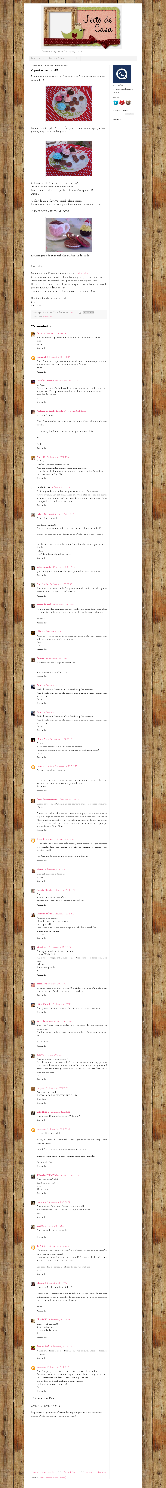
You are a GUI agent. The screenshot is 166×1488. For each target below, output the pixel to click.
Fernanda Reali (44, 605)
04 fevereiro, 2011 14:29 (64, 890)
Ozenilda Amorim (46, 381)
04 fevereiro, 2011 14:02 (65, 839)
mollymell (41, 357)
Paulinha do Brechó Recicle (50, 411)
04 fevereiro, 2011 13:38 (67, 800)
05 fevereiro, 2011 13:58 (52, 1226)
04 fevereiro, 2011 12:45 (63, 567)
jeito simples (42, 947)
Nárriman (41, 1202)
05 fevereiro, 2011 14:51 (58, 1246)
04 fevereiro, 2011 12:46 (63, 605)
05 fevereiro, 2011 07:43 (68, 1175)
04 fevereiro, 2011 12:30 (62, 514)
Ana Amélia (43, 584)
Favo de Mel (43, 1347)
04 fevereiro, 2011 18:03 (57, 1088)
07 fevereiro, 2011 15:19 (58, 1367)
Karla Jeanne (43, 1021)
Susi (39, 1055)
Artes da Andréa (45, 839)
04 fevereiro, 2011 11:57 (61, 487)
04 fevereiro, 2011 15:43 (55, 984)
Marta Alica (43, 739)
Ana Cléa (41, 457)
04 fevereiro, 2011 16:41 (61, 1021)
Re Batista (41, 1246)
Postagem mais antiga (96, 1472)
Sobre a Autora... (57, 58)
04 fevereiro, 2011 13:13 (56, 659)
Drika (39, 333)
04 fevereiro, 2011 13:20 (61, 739)
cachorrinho (82, 273)
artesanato (47, 316)
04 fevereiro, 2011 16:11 (63, 1004)
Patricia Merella (44, 890)
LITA (39, 632)
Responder (42, 348)
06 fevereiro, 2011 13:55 (59, 1320)
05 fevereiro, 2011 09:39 (58, 1202)
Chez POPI (42, 1320)
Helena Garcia (44, 514)
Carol (39, 685)
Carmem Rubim (44, 914)
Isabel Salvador (44, 567)
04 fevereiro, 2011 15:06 (64, 914)
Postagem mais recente (43, 1472)
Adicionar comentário (43, 1398)
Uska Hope (42, 1112)
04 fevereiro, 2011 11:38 (58, 457)
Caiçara (41, 1088)
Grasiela (40, 659)
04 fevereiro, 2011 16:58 (52, 1055)
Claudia (40, 1283)
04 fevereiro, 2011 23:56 (58, 1129)
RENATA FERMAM (47, 1175)
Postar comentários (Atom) (53, 1478)
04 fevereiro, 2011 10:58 (75, 411)
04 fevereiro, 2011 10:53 (66, 381)
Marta (40, 870)
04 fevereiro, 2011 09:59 (54, 333)
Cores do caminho (45, 766)
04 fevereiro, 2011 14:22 (55, 870)
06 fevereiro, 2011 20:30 (61, 1347)
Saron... (40, 984)
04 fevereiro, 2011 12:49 (53, 632)
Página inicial (37, 58)
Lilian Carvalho (44, 1004)
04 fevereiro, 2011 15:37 (60, 947)
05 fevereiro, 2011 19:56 (56, 1283)
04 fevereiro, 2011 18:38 (59, 1112)
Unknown (41, 1129)
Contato (74, 58)
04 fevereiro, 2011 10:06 (58, 357)
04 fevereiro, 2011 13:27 (66, 766)
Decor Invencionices (46, 800)
